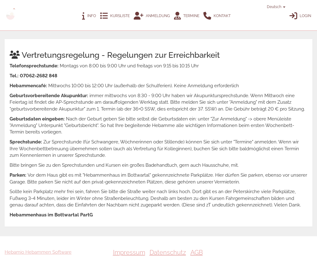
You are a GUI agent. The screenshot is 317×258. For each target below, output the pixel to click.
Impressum (129, 252)
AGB (196, 252)
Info (89, 16)
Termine (186, 16)
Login (300, 16)
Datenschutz (168, 252)
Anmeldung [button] (152, 16)
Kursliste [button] (115, 16)
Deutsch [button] (273, 7)
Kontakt (217, 16)
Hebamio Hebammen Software (38, 252)
